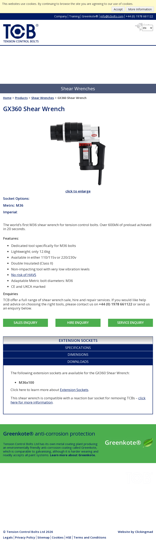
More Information (140, 9)
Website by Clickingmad (135, 531)
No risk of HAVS (23, 274)
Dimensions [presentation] (78, 354)
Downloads (11, 487)
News (37, 496)
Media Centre (42, 506)
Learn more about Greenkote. (73, 455)
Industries (10, 482)
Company (60, 16)
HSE (36, 492)
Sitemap (43, 537)
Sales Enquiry (25, 322)
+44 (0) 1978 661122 (139, 16)
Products (39, 501)
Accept (118, 9)
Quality (8, 501)
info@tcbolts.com (112, 16)
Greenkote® (90, 16)
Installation (40, 482)
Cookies (58, 537)
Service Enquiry (130, 322)
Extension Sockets (74, 389)
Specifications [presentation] (78, 347)
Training (74, 16)
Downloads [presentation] (78, 361)
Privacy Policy (25, 537)
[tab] (78, 340)
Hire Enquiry (78, 322)
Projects (9, 492)
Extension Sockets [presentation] (78, 340)
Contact (8, 506)
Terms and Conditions (90, 537)
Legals (8, 537)
